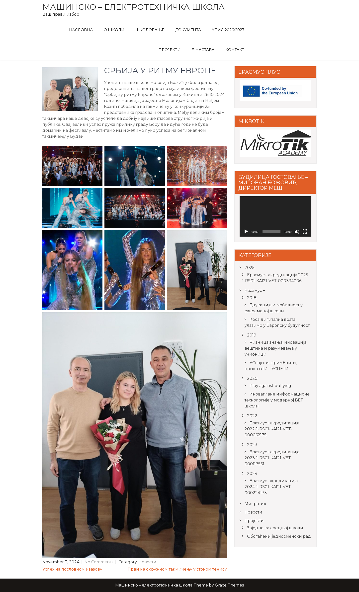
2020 (252, 378)
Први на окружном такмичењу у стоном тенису (177, 569)
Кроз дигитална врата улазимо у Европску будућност (277, 322)
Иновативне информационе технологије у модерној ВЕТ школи (277, 400)
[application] (275, 216)
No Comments (99, 562)
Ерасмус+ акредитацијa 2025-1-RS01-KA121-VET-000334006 (276, 277)
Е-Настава (202, 49)
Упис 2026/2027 (228, 29)
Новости (147, 562)
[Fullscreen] (304, 231)
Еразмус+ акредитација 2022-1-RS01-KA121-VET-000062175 (272, 429)
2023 (252, 444)
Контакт (234, 49)
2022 (252, 415)
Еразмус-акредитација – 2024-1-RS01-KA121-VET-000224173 (273, 486)
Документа (188, 29)
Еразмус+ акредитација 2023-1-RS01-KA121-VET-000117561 (272, 458)
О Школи (114, 29)
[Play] (246, 231)
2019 (251, 335)
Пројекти (169, 49)
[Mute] (296, 231)
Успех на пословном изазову (72, 569)
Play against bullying (270, 385)
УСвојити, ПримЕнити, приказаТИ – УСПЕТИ (271, 365)
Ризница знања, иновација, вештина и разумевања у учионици (276, 348)
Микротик (255, 503)
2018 (252, 297)
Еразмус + (255, 290)
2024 (252, 473)
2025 (250, 267)
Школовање (149, 29)
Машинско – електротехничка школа (133, 7)
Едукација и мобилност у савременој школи (274, 308)
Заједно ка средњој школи (275, 528)
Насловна (81, 29)
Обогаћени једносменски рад (279, 536)
